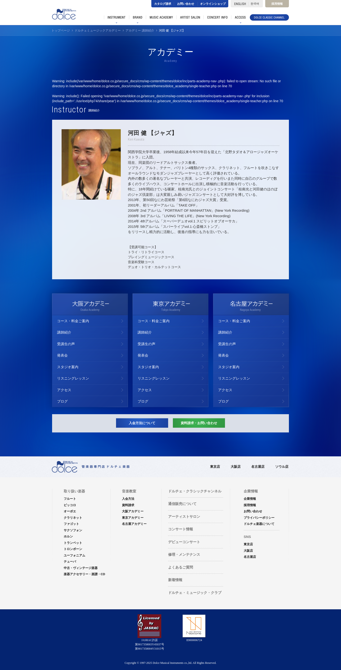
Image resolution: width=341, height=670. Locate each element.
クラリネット (73, 517)
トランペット (73, 543)
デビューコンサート (184, 542)
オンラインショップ (213, 3)
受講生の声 (66, 344)
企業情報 (250, 498)
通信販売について (182, 504)
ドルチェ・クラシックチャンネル (194, 491)
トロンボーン (73, 549)
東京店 (215, 466)
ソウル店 (281, 466)
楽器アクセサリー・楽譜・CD (84, 574)
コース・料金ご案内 (73, 321)
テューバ (70, 561)
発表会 (62, 355)
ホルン (68, 536)
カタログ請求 (162, 3)
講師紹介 (64, 332)
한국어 (255, 3)
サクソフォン (73, 530)
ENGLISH (239, 3)
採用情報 (277, 3)
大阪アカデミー (133, 511)
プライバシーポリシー (259, 517)
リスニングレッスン (73, 378)
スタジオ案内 (67, 367)
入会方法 (128, 498)
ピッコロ (70, 505)
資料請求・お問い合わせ (199, 423)
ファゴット (71, 524)
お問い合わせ (185, 3)
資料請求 (128, 505)
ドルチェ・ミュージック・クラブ (194, 593)
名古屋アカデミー (134, 524)
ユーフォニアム (74, 555)
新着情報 (175, 580)
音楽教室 (129, 491)
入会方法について (142, 423)
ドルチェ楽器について (259, 524)
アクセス (64, 390)
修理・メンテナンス (184, 554)
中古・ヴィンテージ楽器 (81, 568)
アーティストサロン (184, 516)
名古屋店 (258, 466)
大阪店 (236, 466)
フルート (70, 498)
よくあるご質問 (180, 567)
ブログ (62, 401)
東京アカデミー (133, 517)
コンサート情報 (180, 529)
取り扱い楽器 (74, 491)
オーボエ (70, 511)
